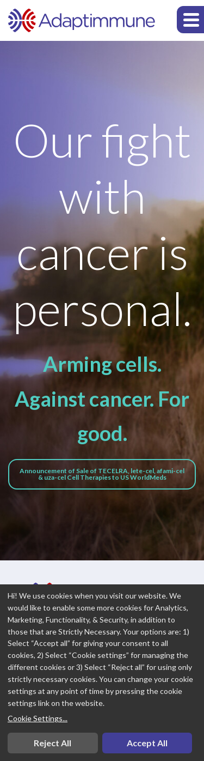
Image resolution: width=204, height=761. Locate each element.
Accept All (147, 743)
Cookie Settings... (37, 718)
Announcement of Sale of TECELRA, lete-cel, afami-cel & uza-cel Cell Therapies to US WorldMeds (102, 474)
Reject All (52, 743)
